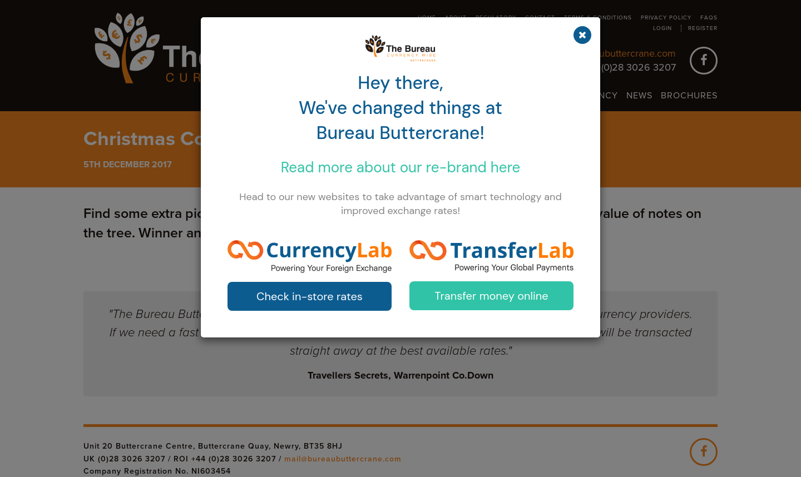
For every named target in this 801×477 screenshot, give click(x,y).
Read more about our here (401, 167)
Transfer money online (491, 296)
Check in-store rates (309, 296)
